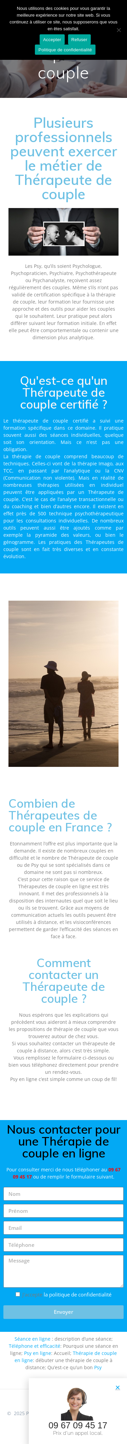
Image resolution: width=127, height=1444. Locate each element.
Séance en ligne (32, 1339)
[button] (117, 1389)
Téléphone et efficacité (34, 1346)
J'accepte (66, 1294)
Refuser (79, 39)
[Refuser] (118, 30)
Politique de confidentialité (65, 49)
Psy (98, 1367)
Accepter (52, 39)
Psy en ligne (37, 1353)
